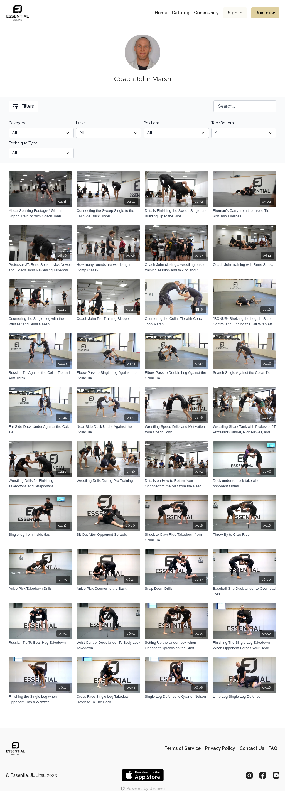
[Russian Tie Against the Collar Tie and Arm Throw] (40, 375)
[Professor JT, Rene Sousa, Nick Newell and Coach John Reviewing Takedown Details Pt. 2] (40, 267)
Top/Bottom (222, 123)
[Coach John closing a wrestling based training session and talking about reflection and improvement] (176, 267)
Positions (152, 123)
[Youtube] (276, 775)
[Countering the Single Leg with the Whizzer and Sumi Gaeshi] (40, 321)
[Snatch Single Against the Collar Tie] (245, 372)
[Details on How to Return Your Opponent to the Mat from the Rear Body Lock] (176, 483)
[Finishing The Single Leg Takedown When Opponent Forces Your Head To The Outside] (245, 645)
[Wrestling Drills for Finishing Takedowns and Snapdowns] (40, 483)
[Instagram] (249, 775)
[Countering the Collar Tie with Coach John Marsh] (176, 321)
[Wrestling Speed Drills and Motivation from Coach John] (176, 429)
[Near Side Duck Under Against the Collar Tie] (108, 429)
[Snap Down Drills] (176, 588)
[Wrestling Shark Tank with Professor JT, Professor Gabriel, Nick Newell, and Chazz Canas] (245, 429)
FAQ (273, 748)
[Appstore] (142, 775)
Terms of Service (182, 748)
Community (206, 12)
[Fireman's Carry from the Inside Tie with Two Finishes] (245, 213)
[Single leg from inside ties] (40, 534)
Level (81, 123)
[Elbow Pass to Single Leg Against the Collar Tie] (108, 375)
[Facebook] (262, 775)
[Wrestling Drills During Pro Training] (108, 480)
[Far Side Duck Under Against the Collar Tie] (40, 429)
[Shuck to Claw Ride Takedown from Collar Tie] (176, 537)
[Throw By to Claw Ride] (245, 534)
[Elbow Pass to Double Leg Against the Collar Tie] (176, 375)
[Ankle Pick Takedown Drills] (40, 588)
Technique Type (23, 143)
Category (17, 123)
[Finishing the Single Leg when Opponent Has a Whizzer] (40, 699)
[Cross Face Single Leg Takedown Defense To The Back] (108, 699)
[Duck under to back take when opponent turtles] (245, 483)
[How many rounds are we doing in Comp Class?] (108, 267)
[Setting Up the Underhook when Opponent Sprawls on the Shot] (176, 645)
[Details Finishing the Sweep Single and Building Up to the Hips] (176, 213)
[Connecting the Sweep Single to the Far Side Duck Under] (108, 213)
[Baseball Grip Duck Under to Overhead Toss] (245, 591)
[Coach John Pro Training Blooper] (108, 318)
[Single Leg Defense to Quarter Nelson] (176, 696)
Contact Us (252, 748)
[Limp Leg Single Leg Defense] (245, 696)
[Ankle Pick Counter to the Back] (108, 588)
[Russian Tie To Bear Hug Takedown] (40, 642)
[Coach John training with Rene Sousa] (245, 264)
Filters (23, 106)
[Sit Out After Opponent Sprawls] (108, 534)
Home (161, 12)
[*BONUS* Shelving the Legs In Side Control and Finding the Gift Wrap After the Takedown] (245, 321)
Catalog (181, 12)
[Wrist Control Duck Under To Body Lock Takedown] (108, 645)
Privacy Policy (220, 748)
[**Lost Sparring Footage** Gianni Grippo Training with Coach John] (40, 213)
